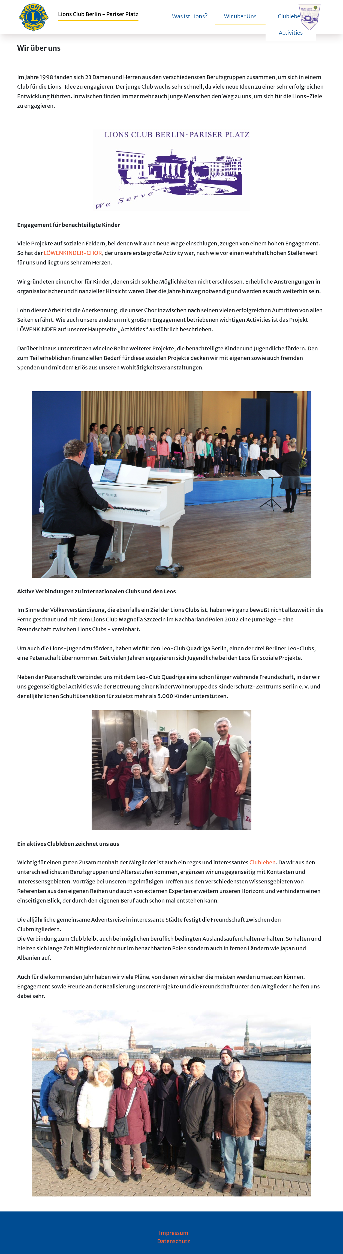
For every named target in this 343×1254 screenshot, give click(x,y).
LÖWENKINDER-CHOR (73, 252)
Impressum (173, 1232)
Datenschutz (173, 1241)
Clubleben (262, 862)
